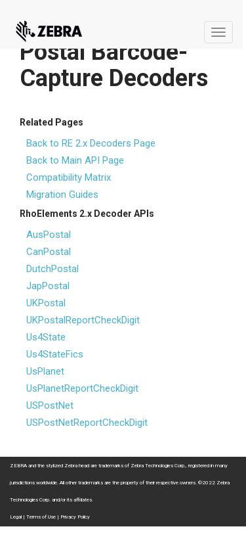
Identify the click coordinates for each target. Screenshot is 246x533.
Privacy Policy (75, 517)
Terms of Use (41, 517)
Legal (16, 517)
